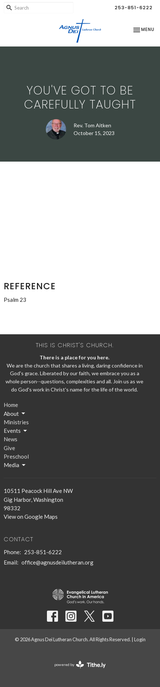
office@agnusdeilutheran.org (57, 562)
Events (16, 431)
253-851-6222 (134, 7)
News (10, 439)
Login (140, 639)
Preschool (16, 456)
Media (15, 465)
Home (11, 404)
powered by (80, 665)
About (15, 413)
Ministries (16, 422)
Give (9, 448)
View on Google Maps (31, 516)
